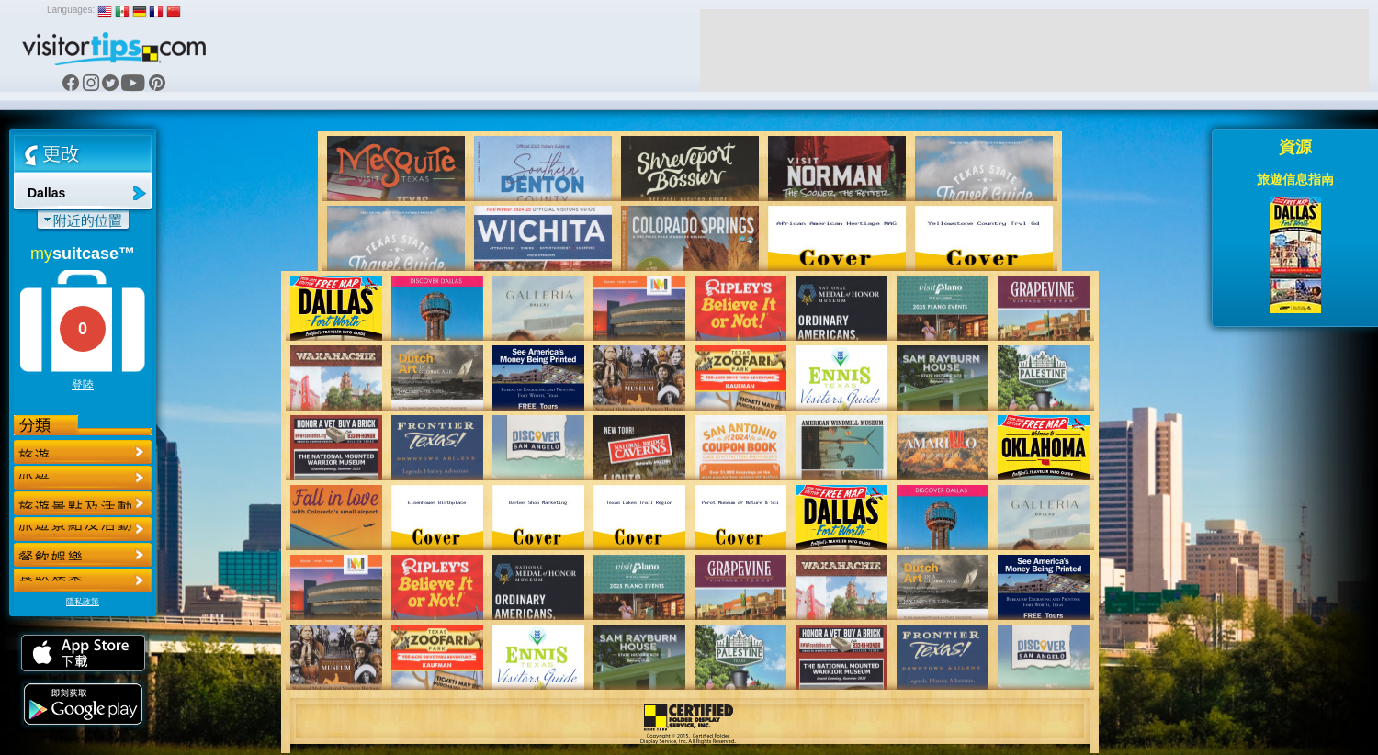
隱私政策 (82, 601)
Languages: (71, 10)
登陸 (83, 384)
